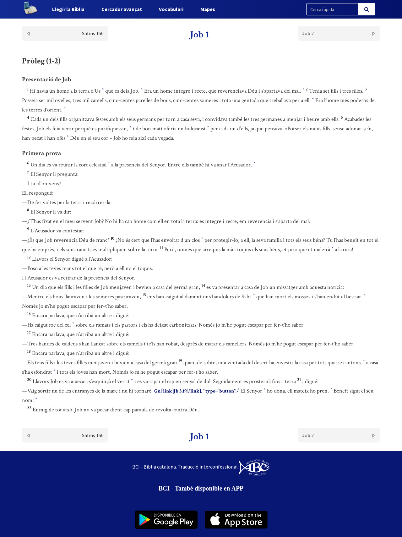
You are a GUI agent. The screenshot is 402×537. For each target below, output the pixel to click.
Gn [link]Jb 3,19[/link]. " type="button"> (196, 390)
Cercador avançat (121, 9)
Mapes (207, 9)
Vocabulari (171, 9)
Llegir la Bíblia (68, 9)
